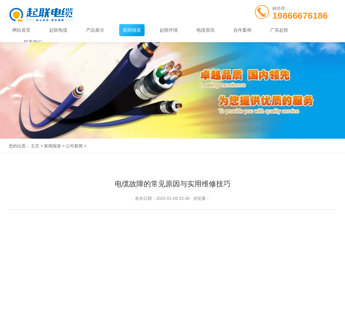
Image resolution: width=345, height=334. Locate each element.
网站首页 (21, 30)
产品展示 (95, 30)
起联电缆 (58, 30)
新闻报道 (132, 30)
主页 (35, 145)
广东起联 (279, 30)
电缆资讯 (205, 30)
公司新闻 (74, 145)
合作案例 (242, 30)
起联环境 (169, 30)
